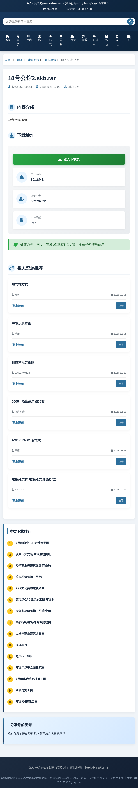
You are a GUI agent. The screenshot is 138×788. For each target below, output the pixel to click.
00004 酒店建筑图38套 (28, 401)
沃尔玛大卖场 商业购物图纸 (33, 554)
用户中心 (85, 8)
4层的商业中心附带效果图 (32, 542)
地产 (129, 38)
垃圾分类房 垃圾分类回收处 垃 (34, 479)
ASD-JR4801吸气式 (26, 440)
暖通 (84, 38)
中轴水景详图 (21, 323)
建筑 (18, 40)
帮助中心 (103, 767)
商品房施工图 (24, 690)
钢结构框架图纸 (23, 362)
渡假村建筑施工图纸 (29, 576)
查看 (121, 305)
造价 (106, 40)
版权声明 (34, 767)
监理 (117, 40)
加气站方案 (20, 284)
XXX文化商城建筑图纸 (30, 588)
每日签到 (50, 8)
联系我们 (62, 767)
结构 (40, 38)
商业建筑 (50, 60)
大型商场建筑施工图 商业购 (33, 610)
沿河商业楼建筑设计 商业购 (33, 565)
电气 (50, 40)
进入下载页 (69, 159)
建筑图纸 (33, 60)
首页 (8, 38)
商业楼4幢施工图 (26, 701)
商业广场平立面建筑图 (30, 667)
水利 (29, 38)
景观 (61, 40)
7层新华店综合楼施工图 (31, 678)
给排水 (95, 40)
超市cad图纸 (24, 656)
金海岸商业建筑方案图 (30, 633)
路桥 (73, 38)
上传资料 (90, 767)
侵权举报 (48, 767)
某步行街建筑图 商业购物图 (33, 622)
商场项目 (21, 644)
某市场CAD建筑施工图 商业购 (35, 599)
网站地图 (76, 767)
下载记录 (68, 8)
